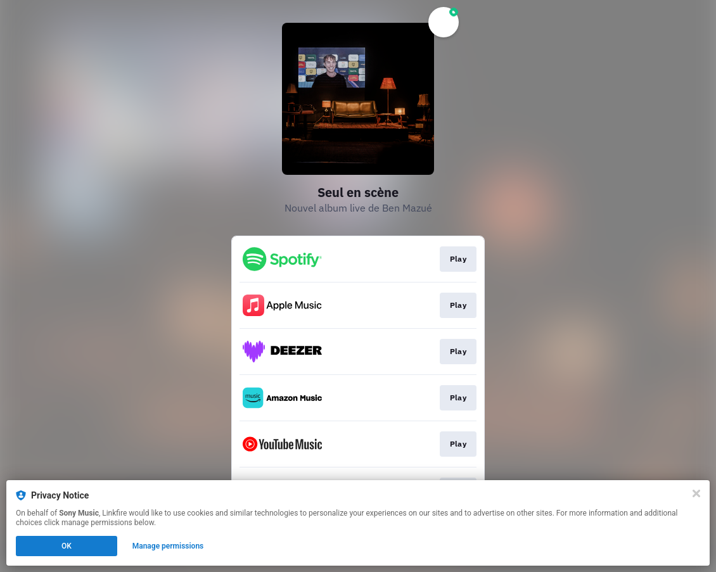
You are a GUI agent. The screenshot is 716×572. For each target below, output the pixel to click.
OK (66, 546)
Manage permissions (168, 546)
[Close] (696, 493)
